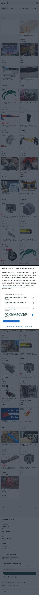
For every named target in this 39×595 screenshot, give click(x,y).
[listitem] (19, 294)
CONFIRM (11, 321)
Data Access (19, 326)
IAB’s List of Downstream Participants (11, 287)
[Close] (35, 268)
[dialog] (19, 298)
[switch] (33, 297)
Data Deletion (10, 326)
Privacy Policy (28, 326)
